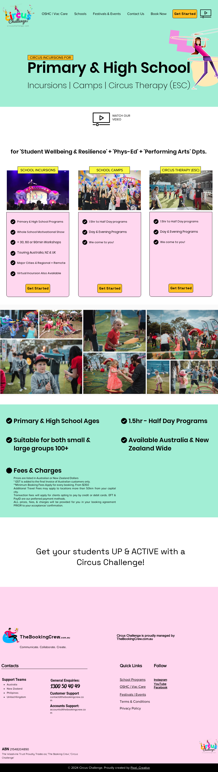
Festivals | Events (133, 694)
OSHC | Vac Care (133, 686)
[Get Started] (185, 13)
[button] (80, 13)
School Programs (132, 679)
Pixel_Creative (140, 767)
